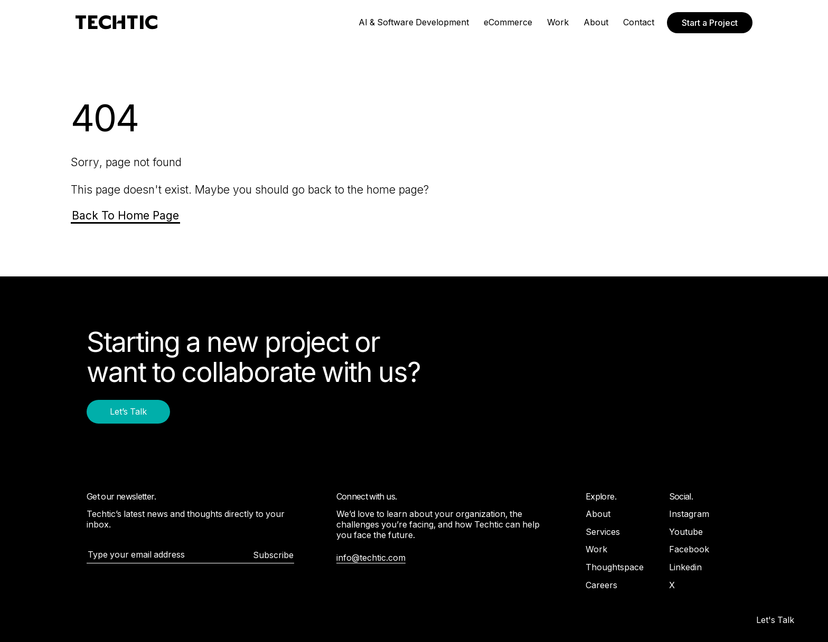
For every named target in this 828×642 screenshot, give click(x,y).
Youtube (686, 531)
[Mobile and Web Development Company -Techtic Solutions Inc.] (116, 22)
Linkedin (685, 567)
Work (558, 22)
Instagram (689, 514)
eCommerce (508, 22)
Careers (601, 585)
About (596, 22)
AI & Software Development (414, 22)
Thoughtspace (615, 567)
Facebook (689, 549)
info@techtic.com (371, 557)
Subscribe (273, 555)
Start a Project (710, 22)
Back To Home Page (125, 215)
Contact (638, 22)
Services (603, 531)
